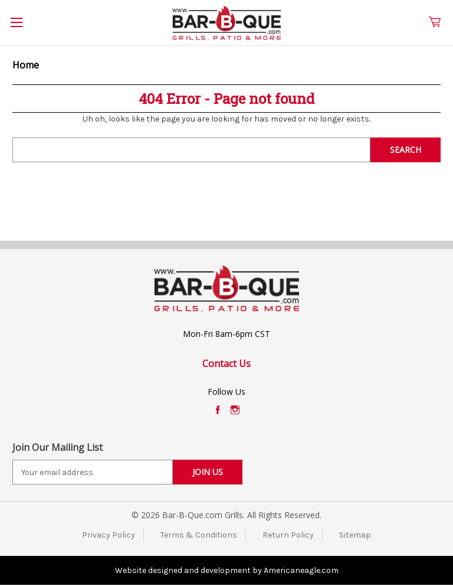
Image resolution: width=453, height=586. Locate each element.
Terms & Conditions (198, 535)
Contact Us (226, 363)
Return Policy (288, 535)
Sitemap (355, 535)
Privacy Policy (108, 535)
